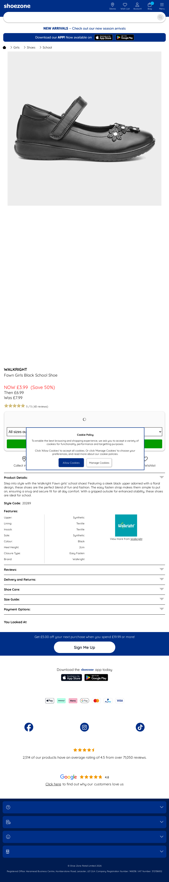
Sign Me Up (84, 647)
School (45, 47)
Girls (15, 47)
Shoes (29, 47)
